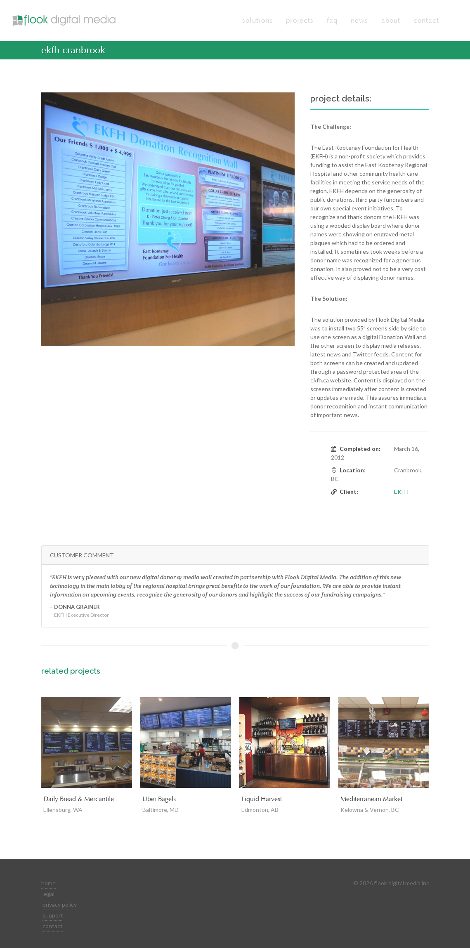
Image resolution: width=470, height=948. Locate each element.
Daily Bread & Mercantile (78, 799)
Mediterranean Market (371, 799)
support (53, 915)
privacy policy (60, 904)
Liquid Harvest (261, 799)
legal (48, 893)
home (48, 883)
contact (53, 925)
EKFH (401, 491)
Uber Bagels (159, 799)
